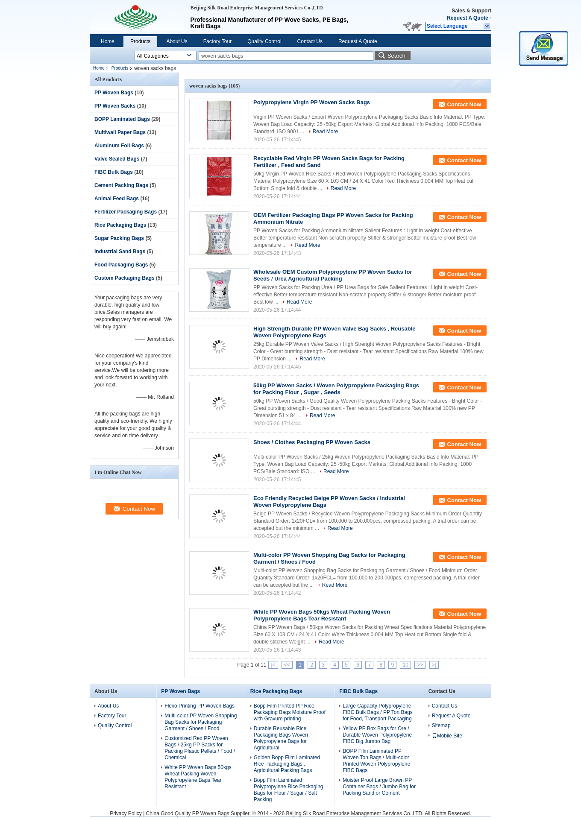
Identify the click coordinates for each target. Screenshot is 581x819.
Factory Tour (217, 41)
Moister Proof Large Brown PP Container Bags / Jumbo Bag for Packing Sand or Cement (379, 786)
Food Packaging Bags (121, 265)
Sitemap (441, 725)
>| (434, 665)
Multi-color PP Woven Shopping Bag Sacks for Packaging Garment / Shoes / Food (200, 722)
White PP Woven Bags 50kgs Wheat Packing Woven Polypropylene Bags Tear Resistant (321, 615)
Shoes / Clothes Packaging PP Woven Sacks (311, 442)
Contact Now (464, 104)
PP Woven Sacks (114, 106)
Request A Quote (467, 18)
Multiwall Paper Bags (120, 132)
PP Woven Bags (113, 93)
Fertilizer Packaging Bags (125, 212)
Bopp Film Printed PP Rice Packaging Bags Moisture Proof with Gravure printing (290, 712)
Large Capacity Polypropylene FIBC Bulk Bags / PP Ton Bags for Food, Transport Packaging (378, 712)
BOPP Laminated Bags (122, 119)
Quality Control (264, 41)
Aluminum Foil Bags (119, 146)
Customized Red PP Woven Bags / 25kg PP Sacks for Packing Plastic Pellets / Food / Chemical (199, 747)
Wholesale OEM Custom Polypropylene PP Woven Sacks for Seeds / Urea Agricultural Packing (332, 275)
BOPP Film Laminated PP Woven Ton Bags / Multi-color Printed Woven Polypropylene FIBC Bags (376, 760)
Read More (325, 132)
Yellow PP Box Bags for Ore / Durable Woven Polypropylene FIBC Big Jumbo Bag (377, 734)
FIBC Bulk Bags (113, 172)
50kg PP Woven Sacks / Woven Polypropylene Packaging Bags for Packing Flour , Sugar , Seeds (336, 388)
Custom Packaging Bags (124, 278)
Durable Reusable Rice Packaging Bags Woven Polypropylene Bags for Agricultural (281, 738)
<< (287, 665)
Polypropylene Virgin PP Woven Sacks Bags (311, 102)
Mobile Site (447, 736)
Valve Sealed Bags (116, 159)
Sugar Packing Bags (119, 238)
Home (107, 41)
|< (273, 665)
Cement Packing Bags (121, 185)
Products (140, 41)
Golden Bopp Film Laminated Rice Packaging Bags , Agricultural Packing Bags (287, 764)
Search (396, 56)
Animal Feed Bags (116, 199)
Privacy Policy (126, 813)
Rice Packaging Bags (120, 225)
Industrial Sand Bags (119, 251)
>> (420, 665)
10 (405, 665)
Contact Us (310, 41)
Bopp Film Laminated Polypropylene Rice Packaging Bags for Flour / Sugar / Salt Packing (288, 789)
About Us (176, 41)
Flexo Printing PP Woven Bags (199, 706)
